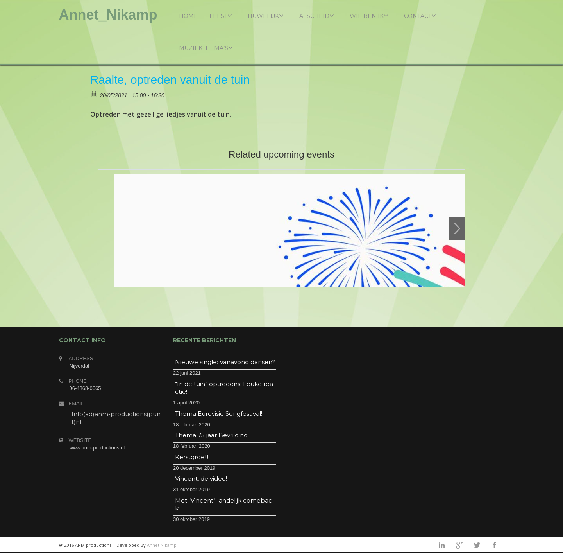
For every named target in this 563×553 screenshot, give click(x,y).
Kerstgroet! (191, 457)
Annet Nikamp (162, 545)
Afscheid (316, 16)
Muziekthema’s (206, 48)
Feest (220, 16)
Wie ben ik (369, 16)
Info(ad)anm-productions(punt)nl (116, 418)
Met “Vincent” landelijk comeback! (223, 504)
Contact (420, 16)
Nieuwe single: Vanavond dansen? (225, 362)
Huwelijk (266, 16)
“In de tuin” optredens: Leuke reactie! (224, 387)
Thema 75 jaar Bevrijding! (212, 435)
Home (188, 16)
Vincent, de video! (201, 478)
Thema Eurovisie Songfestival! (218, 413)
